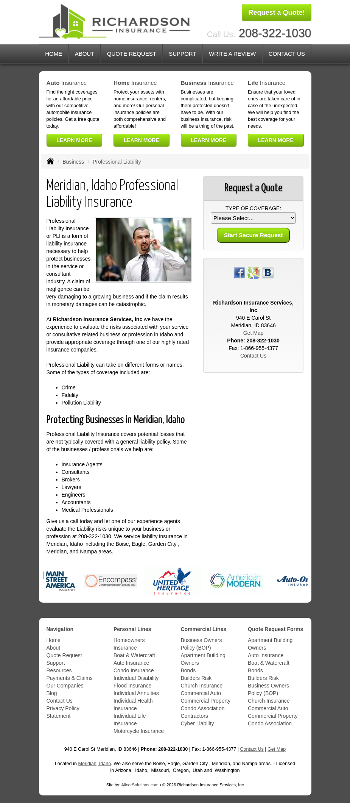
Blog (52, 693)
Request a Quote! (276, 12)
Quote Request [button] (131, 53)
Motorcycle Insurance (139, 731)
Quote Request (64, 655)
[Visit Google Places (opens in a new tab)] (253, 272)
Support (56, 663)
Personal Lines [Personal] (132, 629)
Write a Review (232, 53)
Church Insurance (202, 686)
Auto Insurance (131, 663)
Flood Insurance (132, 686)
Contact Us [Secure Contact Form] (253, 356)
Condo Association (203, 708)
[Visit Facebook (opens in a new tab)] (239, 272)
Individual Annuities (136, 693)
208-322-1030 (275, 33)
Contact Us (287, 53)
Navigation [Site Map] (60, 629)
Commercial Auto (201, 693)
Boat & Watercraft (134, 655)
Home (53, 53)
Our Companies (65, 686)
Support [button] (182, 53)
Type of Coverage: (253, 208)
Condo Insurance (134, 670)
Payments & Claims (70, 678)
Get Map (253, 333)
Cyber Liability (197, 723)
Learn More (74, 140)
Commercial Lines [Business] (204, 629)
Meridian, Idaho (94, 763)
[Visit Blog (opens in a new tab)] (268, 272)
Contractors (194, 716)
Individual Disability (136, 678)
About (54, 648)
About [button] (85, 53)
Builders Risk (196, 678)
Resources (59, 670)
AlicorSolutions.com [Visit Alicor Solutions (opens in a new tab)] (140, 785)
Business (73, 162)
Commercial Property (205, 701)
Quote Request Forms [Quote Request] (275, 629)
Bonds (188, 670)
